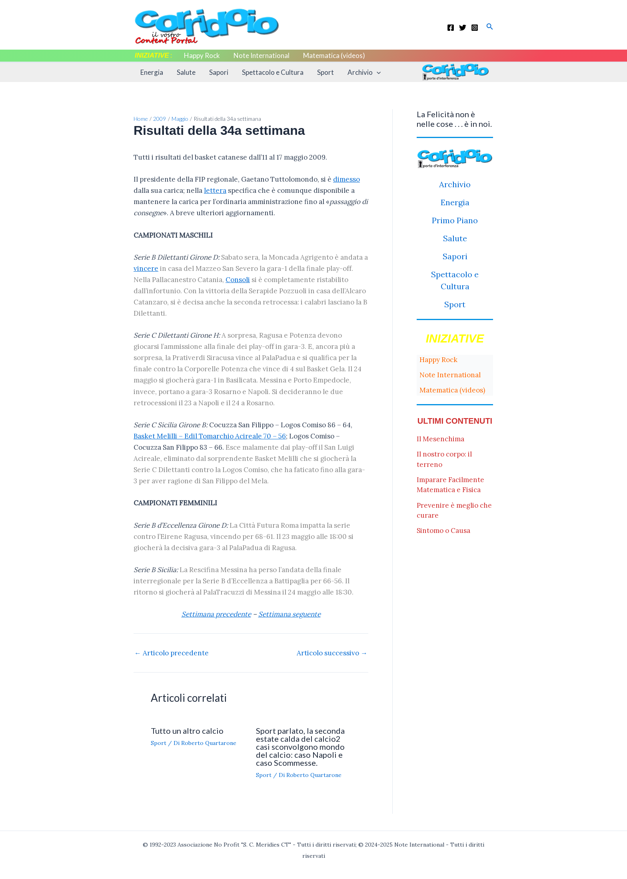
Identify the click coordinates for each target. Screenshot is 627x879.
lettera (215, 190)
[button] (489, 27)
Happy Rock (202, 55)
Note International (262, 55)
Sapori (218, 72)
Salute (186, 72)
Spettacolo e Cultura (273, 72)
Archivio (364, 72)
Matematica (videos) (334, 55)
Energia (151, 72)
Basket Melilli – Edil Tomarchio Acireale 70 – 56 (210, 436)
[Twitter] (462, 27)
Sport (325, 72)
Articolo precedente (171, 653)
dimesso (346, 179)
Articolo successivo (332, 653)
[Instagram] (474, 27)
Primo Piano (455, 220)
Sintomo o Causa (443, 530)
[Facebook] (450, 27)
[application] (377, 72)
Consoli (238, 279)
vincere (146, 268)
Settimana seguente (289, 614)
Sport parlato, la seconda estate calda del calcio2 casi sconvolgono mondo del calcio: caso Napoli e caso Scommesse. (300, 746)
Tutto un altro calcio (187, 730)
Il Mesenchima (440, 438)
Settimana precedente (216, 614)
